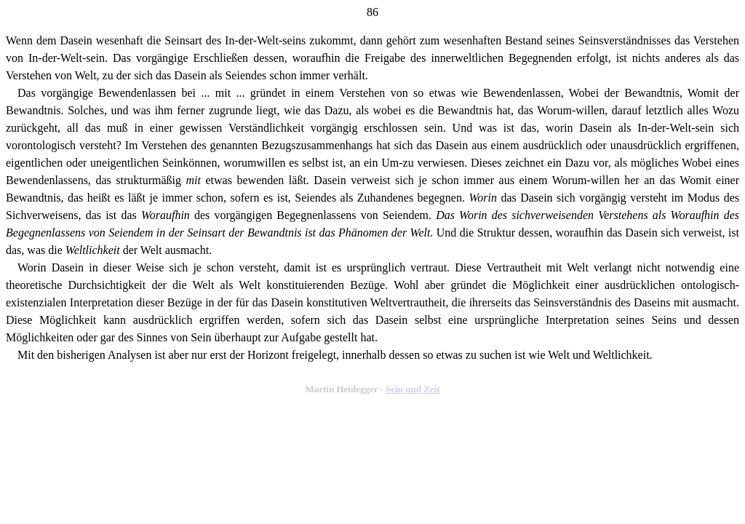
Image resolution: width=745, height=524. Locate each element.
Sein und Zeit (412, 389)
